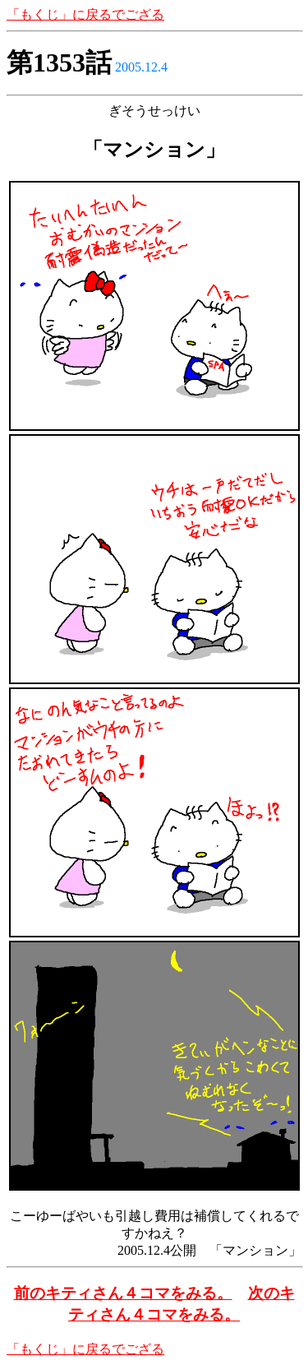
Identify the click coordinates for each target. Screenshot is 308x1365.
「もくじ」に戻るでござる (85, 14)
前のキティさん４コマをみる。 (123, 1293)
